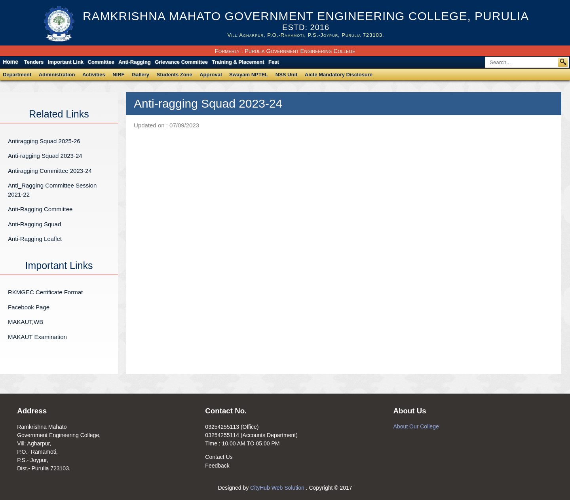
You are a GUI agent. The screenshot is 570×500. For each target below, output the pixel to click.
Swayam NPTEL (248, 75)
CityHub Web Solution (278, 488)
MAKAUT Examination (37, 336)
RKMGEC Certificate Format (45, 292)
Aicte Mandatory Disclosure (338, 75)
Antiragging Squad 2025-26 (44, 141)
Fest (273, 62)
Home (10, 62)
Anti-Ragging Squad (34, 224)
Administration (57, 75)
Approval (211, 75)
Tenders (34, 62)
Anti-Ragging (134, 62)
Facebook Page (28, 307)
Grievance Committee (181, 62)
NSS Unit (287, 75)
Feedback (217, 465)
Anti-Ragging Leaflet (35, 238)
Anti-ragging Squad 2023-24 (45, 155)
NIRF (118, 75)
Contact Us (218, 457)
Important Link (66, 62)
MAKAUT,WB (25, 321)
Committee (101, 62)
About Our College (416, 426)
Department (17, 75)
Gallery (140, 75)
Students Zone (174, 75)
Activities (93, 75)
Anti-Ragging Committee (40, 209)
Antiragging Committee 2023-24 (50, 170)
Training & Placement (238, 62)
